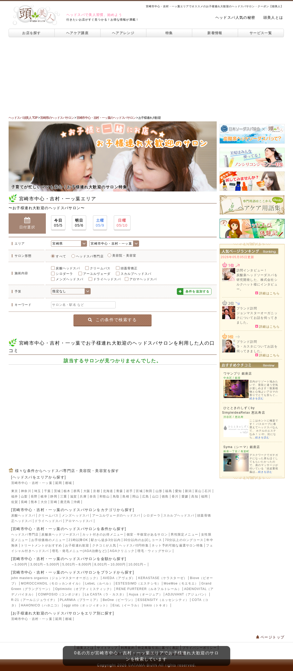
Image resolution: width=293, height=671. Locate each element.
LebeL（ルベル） (99, 583)
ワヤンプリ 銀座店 (237, 373)
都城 (68, 483)
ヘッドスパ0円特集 (133, 545)
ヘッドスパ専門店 (90, 256)
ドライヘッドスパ (107, 279)
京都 (96, 491)
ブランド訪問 (246, 308)
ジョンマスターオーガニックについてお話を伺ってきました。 (257, 317)
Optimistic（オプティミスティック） (84, 589)
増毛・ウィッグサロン (154, 551)
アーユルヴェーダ (97, 274)
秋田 (149, 491)
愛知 (178, 491)
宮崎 (53, 502)
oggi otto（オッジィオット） (87, 605)
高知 (194, 496)
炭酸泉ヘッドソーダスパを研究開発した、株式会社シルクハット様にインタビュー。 (257, 282)
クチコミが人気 (104, 545)
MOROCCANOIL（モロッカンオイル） (51, 583)
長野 (34, 496)
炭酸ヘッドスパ (68, 268)
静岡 (53, 496)
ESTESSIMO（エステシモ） (138, 583)
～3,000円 (19, 564)
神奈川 (26, 491)
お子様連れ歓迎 (77, 545)
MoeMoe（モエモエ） (181, 583)
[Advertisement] (146, 76)
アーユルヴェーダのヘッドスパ (116, 515)
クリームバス (100, 268)
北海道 (108, 491)
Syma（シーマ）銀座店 (241, 447)
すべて (61, 256)
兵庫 (83, 496)
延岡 (58, 483)
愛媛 (185, 496)
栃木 (67, 491)
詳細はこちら (267, 293)
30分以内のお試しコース (142, 540)
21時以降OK (78, 540)
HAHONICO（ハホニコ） (41, 605)
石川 (207, 491)
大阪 (86, 491)
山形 (158, 491)
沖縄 (76, 502)
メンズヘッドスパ (69, 279)
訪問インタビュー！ (251, 270)
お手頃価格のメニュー (48, 540)
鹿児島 (65, 502)
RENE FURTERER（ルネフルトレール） (148, 589)
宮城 (139, 491)
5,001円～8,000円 (76, 564)
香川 (175, 496)
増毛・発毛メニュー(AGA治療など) (79, 551)
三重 (63, 496)
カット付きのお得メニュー (102, 534)
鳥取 (116, 496)
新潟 (188, 491)
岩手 (129, 491)
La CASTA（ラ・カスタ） (105, 594)
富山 (198, 491)
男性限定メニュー (184, 534)
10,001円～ (137, 564)
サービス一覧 (261, 33)
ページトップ (270, 637)
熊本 (34, 502)
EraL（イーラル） (127, 605)
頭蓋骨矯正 (129, 268)
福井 (14, 496)
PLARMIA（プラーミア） (80, 600)
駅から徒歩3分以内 (105, 540)
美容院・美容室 (124, 255)
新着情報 (214, 33)
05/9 (100, 222)
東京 (14, 491)
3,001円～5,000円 (44, 564)
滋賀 (73, 496)
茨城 (57, 491)
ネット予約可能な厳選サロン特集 (177, 545)
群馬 (76, 491)
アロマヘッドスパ (143, 279)
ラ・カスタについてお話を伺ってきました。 (257, 349)
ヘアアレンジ (123, 33)
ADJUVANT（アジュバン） (186, 594)
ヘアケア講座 (77, 33)
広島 (145, 496)
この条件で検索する (112, 320)
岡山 (135, 496)
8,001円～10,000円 (110, 564)
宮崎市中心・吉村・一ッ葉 (31, 483)
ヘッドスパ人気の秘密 (235, 17)
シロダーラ (64, 274)
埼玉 (37, 491)
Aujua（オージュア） (146, 594)
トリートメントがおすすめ (41, 545)
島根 (125, 496)
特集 (169, 33)
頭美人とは (273, 17)
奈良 (93, 496)
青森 (119, 491)
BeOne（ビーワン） (119, 600)
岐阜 (44, 496)
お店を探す (31, 33)
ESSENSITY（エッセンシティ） (163, 600)
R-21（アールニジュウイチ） (34, 600)
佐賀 (14, 502)
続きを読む (257, 398)
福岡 (204, 496)
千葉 (47, 491)
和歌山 (104, 496)
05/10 (122, 222)
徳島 (165, 496)
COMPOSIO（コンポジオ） (60, 594)
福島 (168, 491)
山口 (155, 496)
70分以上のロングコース (184, 540)
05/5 (58, 222)
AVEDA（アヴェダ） (119, 578)
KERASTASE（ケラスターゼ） (162, 578)
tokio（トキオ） (156, 605)
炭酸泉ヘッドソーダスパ (60, 534)
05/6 (79, 222)
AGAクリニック (122, 551)
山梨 (24, 496)
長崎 (24, 502)
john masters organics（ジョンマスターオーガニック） (55, 578)
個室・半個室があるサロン (147, 534)
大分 (44, 502)
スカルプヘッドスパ (136, 274)
